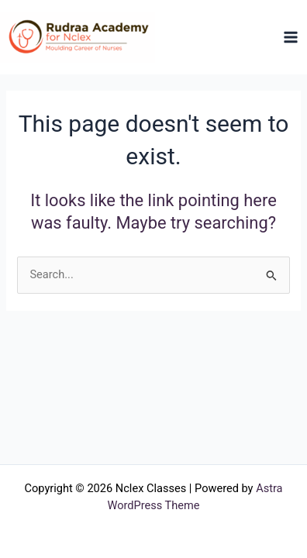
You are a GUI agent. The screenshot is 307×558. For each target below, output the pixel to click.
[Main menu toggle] (290, 37)
